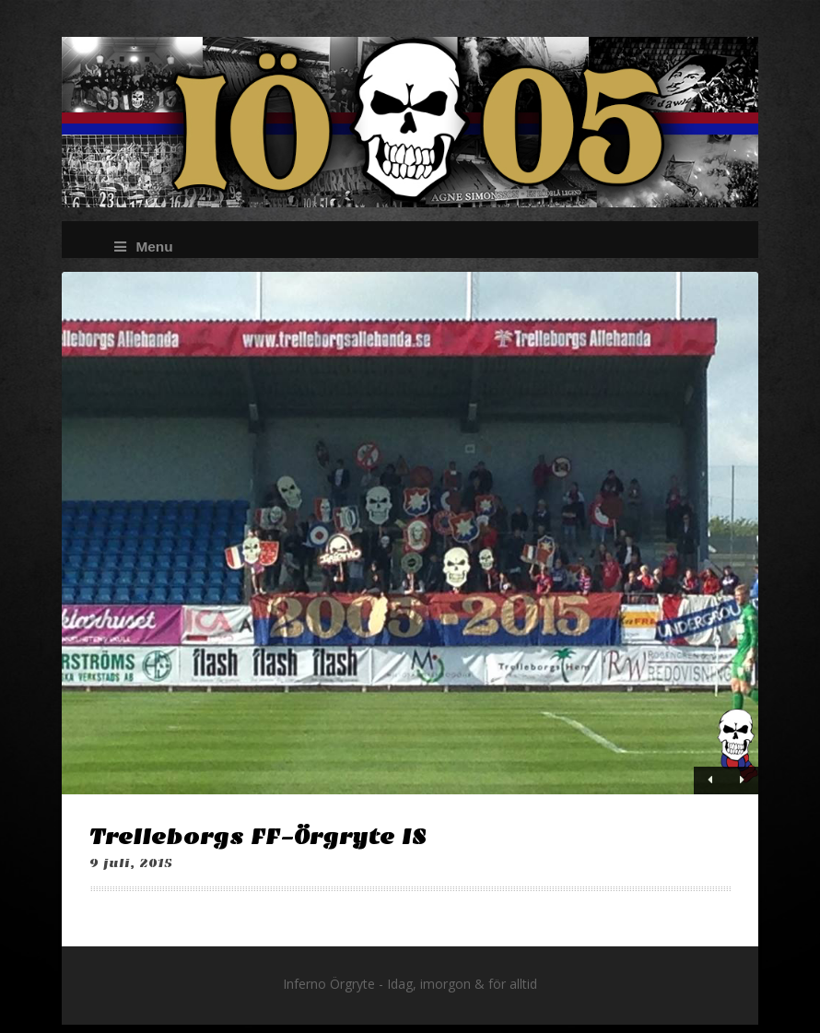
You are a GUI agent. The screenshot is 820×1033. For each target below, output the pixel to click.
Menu (143, 246)
